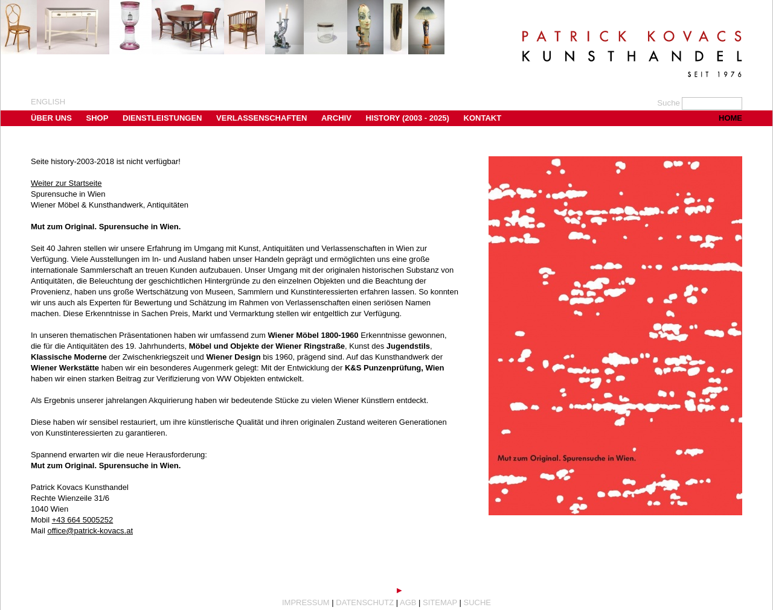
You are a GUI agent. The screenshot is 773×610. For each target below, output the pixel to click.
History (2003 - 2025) (407, 117)
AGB (408, 602)
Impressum (306, 602)
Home (730, 117)
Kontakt (483, 117)
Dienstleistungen (162, 117)
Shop (97, 117)
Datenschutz (365, 602)
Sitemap (440, 602)
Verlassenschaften (261, 117)
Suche (478, 602)
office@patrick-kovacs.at (90, 530)
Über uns (51, 117)
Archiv (336, 117)
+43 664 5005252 (83, 519)
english (48, 101)
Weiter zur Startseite (66, 183)
